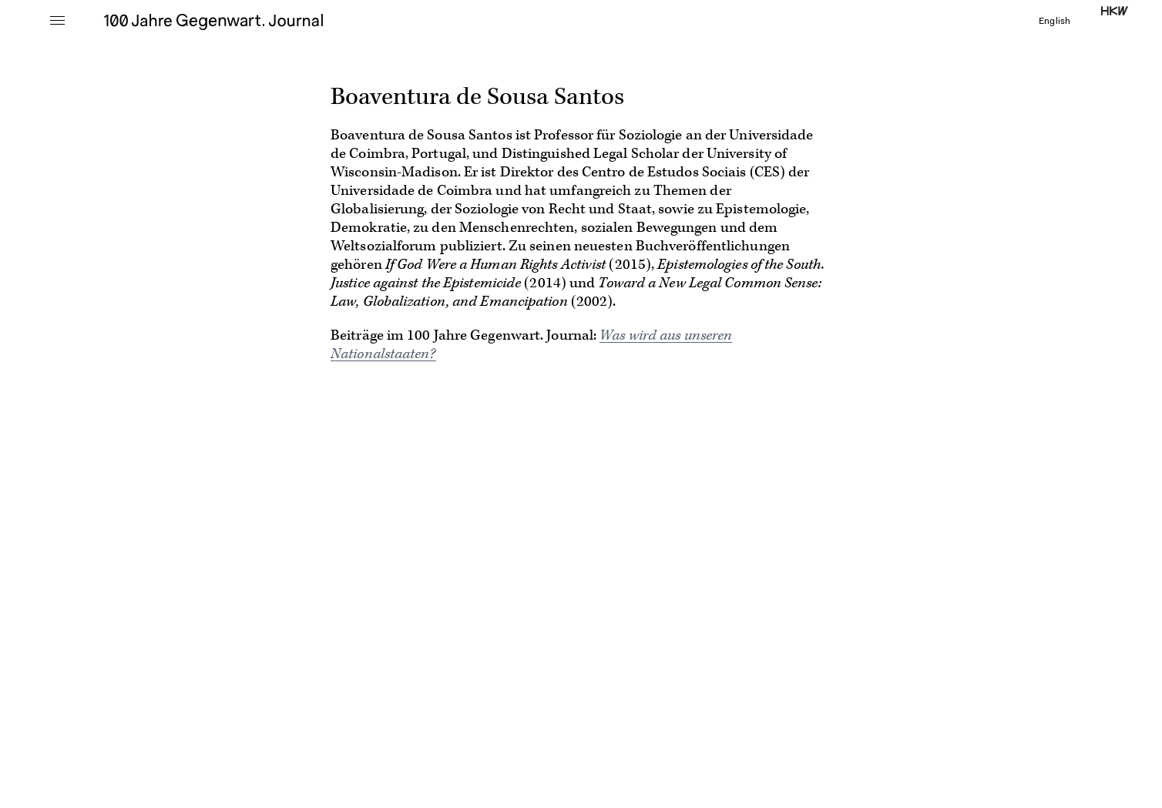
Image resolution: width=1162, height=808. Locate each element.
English (1054, 21)
